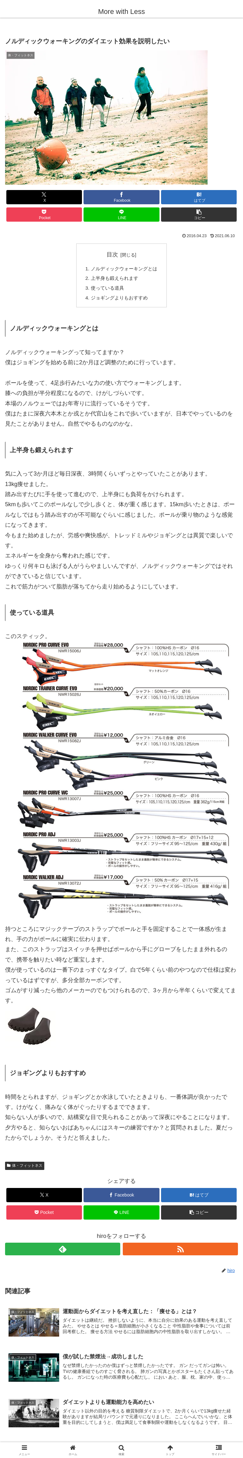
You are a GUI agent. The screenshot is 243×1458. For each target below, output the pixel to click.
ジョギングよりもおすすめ (119, 300)
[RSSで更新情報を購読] (180, 1251)
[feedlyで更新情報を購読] (62, 1251)
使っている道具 (106, 289)
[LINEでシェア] (121, 214)
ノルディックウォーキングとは (124, 269)
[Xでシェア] (44, 197)
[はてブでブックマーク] (199, 197)
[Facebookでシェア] (121, 197)
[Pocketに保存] (44, 214)
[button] (199, 214)
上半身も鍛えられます (114, 279)
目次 (112, 254)
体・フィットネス (24, 1168)
